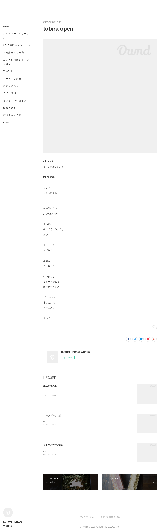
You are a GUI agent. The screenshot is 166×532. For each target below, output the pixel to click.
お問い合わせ (11, 86)
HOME (7, 26)
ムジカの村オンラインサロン (16, 61)
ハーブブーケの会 (52, 415)
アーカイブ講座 (12, 78)
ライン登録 (9, 93)
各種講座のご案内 (13, 52)
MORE (7, 115)
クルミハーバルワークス (16, 35)
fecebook (9, 108)
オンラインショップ (15, 100)
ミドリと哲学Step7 (53, 445)
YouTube (8, 71)
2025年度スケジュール (16, 45)
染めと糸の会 (50, 386)
